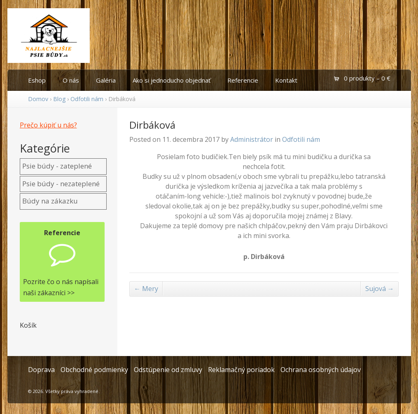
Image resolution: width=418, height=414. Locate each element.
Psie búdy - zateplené (57, 166)
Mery (146, 288)
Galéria (106, 80)
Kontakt (286, 80)
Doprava (41, 369)
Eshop (37, 80)
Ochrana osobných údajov (320, 369)
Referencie (242, 80)
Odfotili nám (86, 99)
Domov (38, 99)
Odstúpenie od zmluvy (168, 369)
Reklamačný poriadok (241, 369)
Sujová (379, 288)
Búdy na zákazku (50, 201)
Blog (59, 99)
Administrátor (251, 139)
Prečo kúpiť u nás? (48, 125)
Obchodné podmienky (94, 369)
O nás (71, 80)
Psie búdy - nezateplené (61, 183)
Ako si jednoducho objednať (171, 80)
